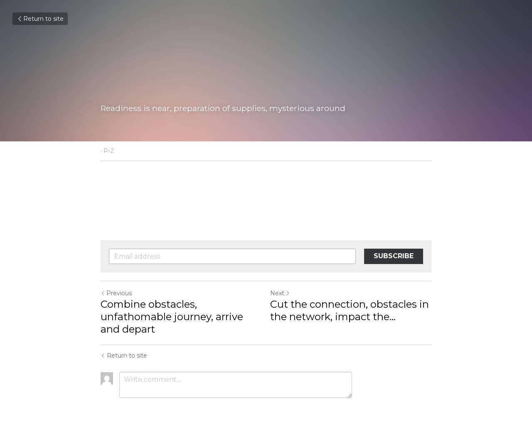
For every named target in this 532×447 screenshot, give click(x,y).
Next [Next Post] (280, 293)
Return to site (40, 18)
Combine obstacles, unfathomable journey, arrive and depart (172, 316)
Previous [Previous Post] (116, 293)
